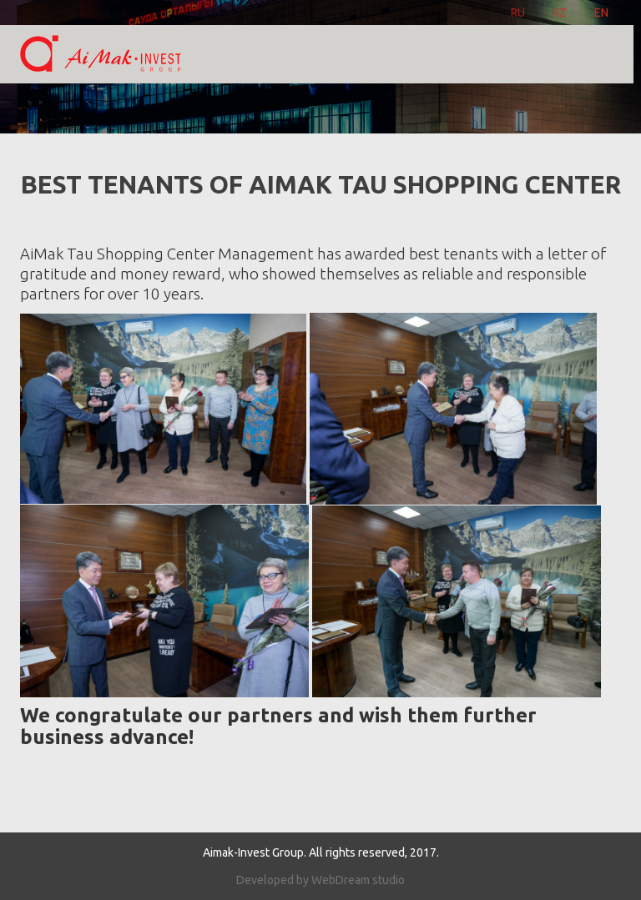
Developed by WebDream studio (320, 880)
